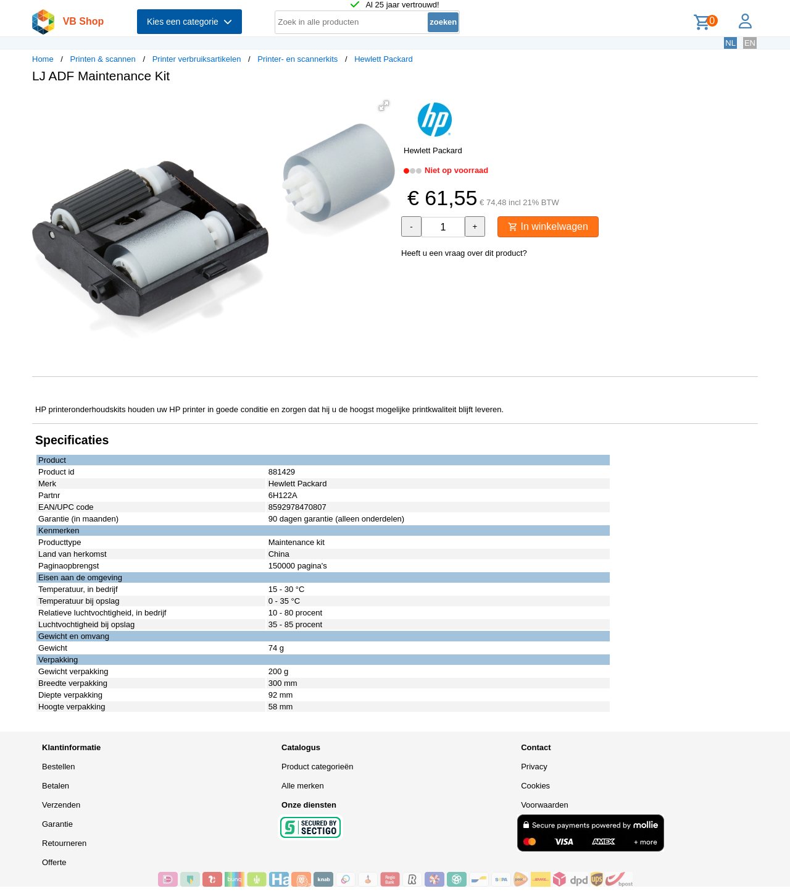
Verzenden (61, 804)
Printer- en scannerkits (297, 59)
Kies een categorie (189, 22)
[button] (384, 106)
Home (43, 59)
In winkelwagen (548, 226)
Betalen (55, 785)
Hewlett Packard (383, 59)
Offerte (54, 862)
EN (749, 43)
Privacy (534, 766)
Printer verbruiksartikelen (196, 59)
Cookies (535, 785)
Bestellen (58, 766)
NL (730, 43)
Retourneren (64, 843)
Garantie (57, 824)
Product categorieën (317, 766)
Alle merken (302, 785)
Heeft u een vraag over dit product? (464, 253)
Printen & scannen (103, 59)
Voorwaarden (544, 804)
